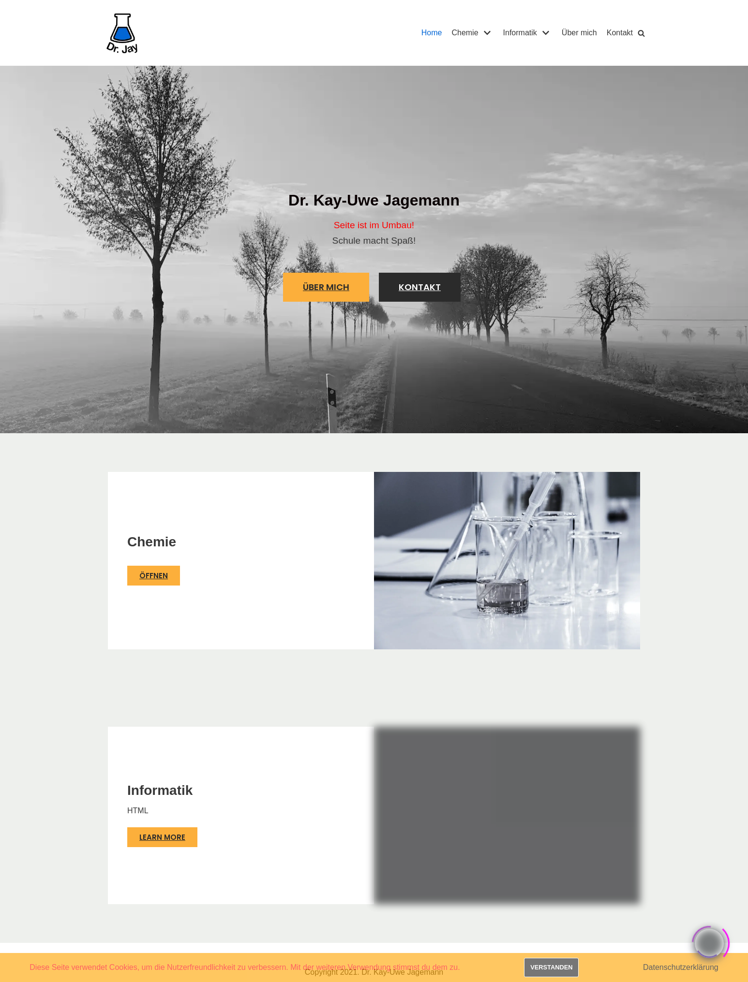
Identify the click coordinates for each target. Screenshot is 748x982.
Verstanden (551, 967)
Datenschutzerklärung (680, 967)
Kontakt (620, 33)
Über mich (579, 33)
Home (431, 33)
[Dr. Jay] (122, 33)
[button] (326, 287)
